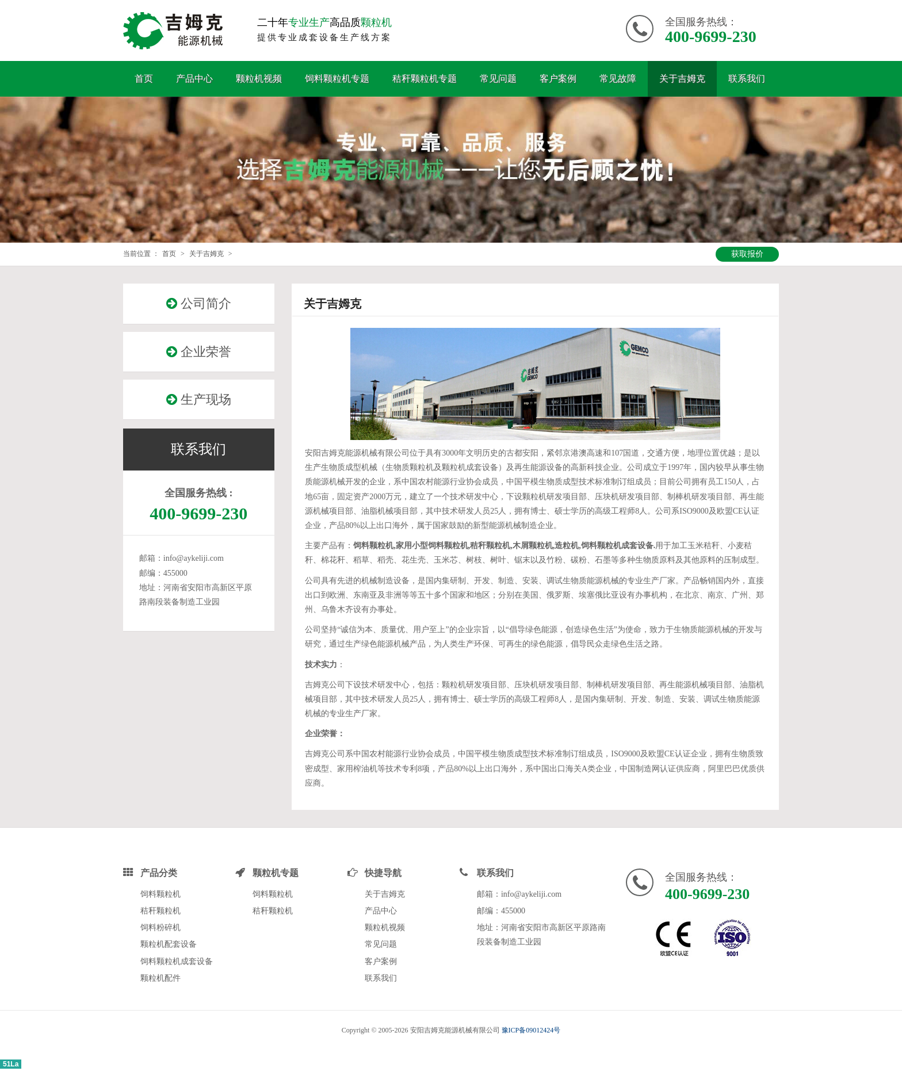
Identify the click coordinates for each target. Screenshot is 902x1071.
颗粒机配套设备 (168, 944)
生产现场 (198, 399)
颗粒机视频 (259, 78)
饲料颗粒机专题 (337, 78)
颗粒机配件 (160, 978)
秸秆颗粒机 (160, 910)
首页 (144, 78)
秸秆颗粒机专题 (424, 78)
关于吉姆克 (682, 78)
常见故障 (617, 78)
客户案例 (558, 78)
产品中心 (194, 78)
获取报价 (747, 254)
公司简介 (198, 303)
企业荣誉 (198, 352)
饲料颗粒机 (160, 894)
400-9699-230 (710, 36)
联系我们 (746, 78)
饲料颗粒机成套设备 (176, 961)
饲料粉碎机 (160, 927)
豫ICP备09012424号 (531, 1030)
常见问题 (498, 78)
